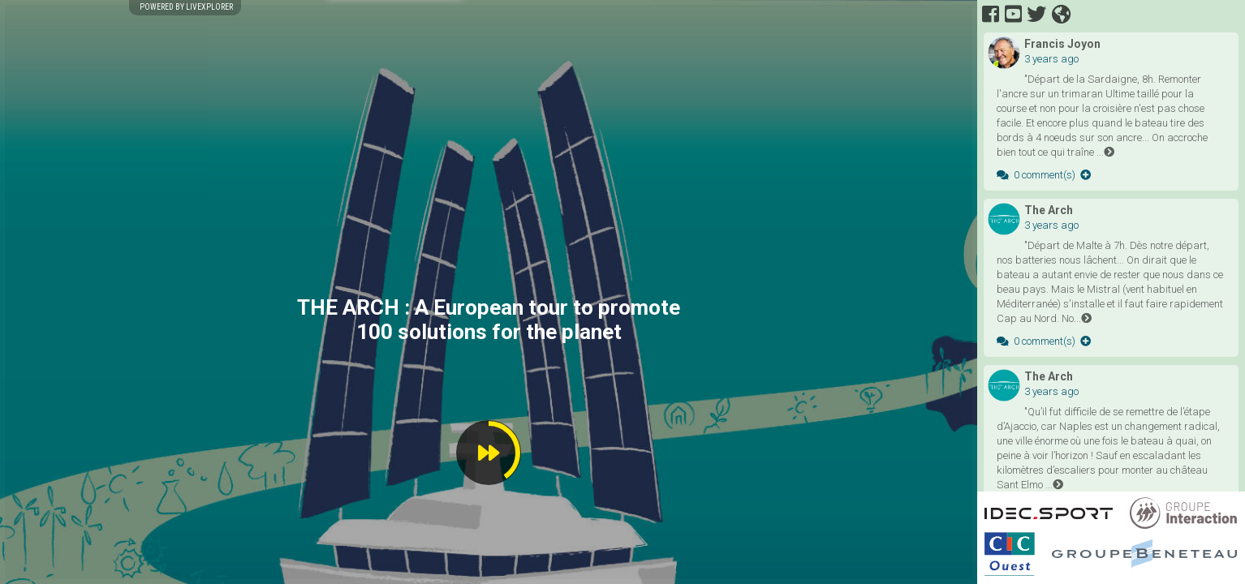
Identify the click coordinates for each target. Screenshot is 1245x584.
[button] (488, 452)
